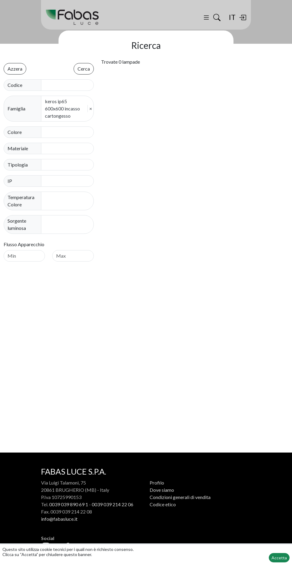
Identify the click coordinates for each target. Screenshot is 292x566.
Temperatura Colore (21, 200)
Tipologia (18, 164)
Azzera (15, 69)
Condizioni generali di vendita (180, 497)
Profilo (157, 482)
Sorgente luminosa (17, 224)
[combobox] (69, 132)
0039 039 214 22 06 (112, 504)
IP (10, 181)
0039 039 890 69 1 (68, 504)
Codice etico (163, 504)
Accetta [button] (279, 557)
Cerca (84, 69)
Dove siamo (162, 490)
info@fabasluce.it (59, 519)
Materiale (18, 148)
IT (232, 17)
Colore (15, 132)
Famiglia (16, 108)
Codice (15, 85)
